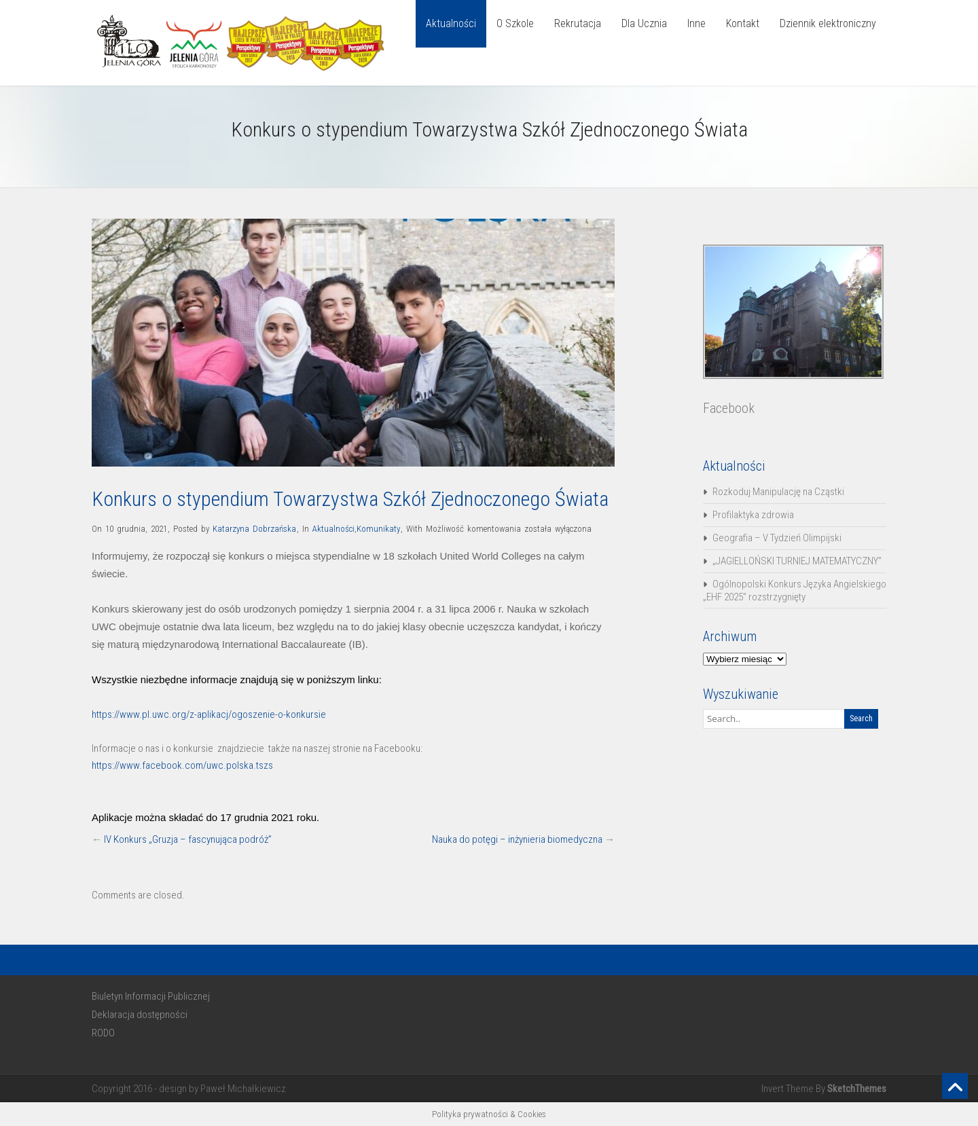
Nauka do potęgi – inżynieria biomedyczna (517, 839)
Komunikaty (378, 529)
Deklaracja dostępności (139, 1015)
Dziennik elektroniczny (828, 23)
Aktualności (451, 23)
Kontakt (742, 23)
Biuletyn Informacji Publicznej (151, 996)
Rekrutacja (577, 23)
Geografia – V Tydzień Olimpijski (776, 538)
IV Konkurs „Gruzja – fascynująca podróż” (188, 839)
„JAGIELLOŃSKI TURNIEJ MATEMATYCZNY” (797, 561)
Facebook (729, 408)
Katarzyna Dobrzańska (254, 529)
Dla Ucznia (644, 23)
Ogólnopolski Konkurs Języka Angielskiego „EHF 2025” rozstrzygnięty (794, 590)
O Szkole (515, 23)
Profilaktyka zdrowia (753, 515)
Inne (696, 23)
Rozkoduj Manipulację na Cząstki (778, 492)
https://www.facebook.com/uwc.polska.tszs (182, 765)
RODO (103, 1033)
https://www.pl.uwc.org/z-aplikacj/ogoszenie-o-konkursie (209, 714)
